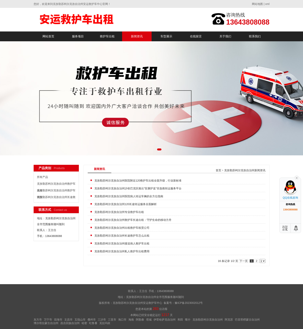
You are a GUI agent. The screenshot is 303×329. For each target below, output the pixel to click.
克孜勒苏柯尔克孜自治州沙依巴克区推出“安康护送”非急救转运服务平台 (137, 188)
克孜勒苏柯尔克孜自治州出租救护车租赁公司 (121, 227)
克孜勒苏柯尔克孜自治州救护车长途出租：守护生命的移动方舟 (132, 219)
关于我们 (225, 36)
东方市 (38, 319)
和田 (180, 319)
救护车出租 (107, 36)
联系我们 (255, 36)
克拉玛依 (104, 323)
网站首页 (48, 36)
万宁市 (48, 319)
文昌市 (68, 319)
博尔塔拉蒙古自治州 (46, 323)
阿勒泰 (140, 319)
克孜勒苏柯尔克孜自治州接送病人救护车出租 (121, 243)
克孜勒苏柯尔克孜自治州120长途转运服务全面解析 (125, 204)
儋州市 (91, 319)
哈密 (84, 323)
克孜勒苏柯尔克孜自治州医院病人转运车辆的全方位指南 (128, 196)
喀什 (188, 319)
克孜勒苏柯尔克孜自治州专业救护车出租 (119, 212)
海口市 (122, 319)
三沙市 (102, 319)
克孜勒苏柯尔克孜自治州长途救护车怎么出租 (121, 235)
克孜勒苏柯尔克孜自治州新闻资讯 (244, 170)
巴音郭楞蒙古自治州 (247, 319)
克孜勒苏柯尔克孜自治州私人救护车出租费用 (121, 251)
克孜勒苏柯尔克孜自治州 (207, 319)
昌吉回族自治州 (70, 323)
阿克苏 (229, 319)
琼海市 (58, 319)
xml (267, 4)
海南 (131, 319)
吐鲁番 (93, 323)
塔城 (149, 319)
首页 (218, 170)
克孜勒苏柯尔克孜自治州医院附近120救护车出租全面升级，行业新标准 (137, 180)
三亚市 (112, 319)
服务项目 (78, 36)
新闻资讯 (137, 36)
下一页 (243, 261)
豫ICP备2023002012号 (189, 302)
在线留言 (196, 36)
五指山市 (80, 319)
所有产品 (42, 177)
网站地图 (257, 4)
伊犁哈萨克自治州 (165, 319)
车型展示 (166, 36)
